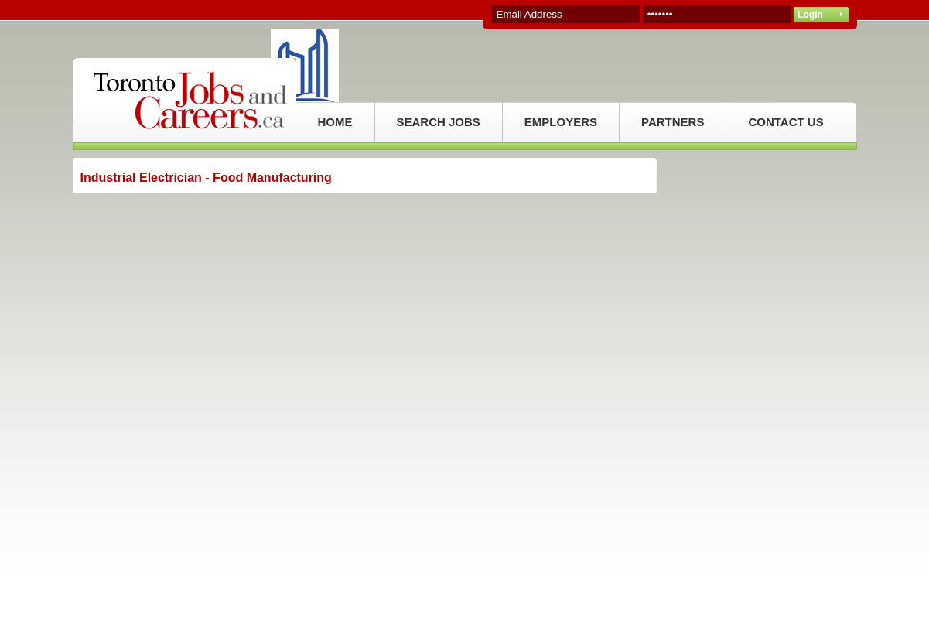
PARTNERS (672, 121)
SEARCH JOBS (438, 121)
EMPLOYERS (560, 121)
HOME (335, 121)
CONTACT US (785, 121)
